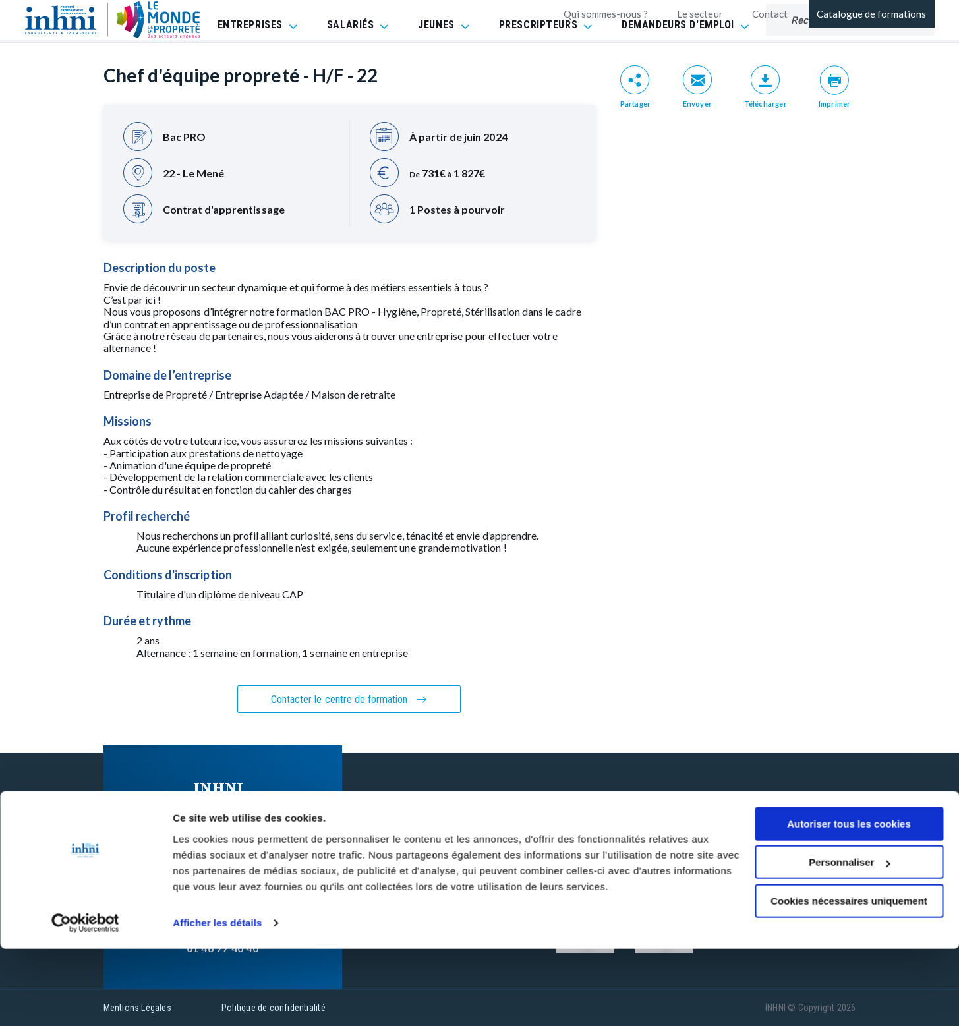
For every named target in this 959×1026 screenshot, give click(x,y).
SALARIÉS (350, 59)
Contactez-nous (483, 820)
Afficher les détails (217, 1000)
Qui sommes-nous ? (606, 14)
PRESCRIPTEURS (538, 59)
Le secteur (699, 14)
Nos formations (483, 795)
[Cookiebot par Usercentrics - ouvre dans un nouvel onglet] (85, 1000)
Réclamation (641, 845)
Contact (770, 14)
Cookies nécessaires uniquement (848, 978)
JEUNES (436, 59)
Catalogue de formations (872, 14)
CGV (621, 820)
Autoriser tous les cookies (849, 901)
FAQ (621, 795)
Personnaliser (849, 939)
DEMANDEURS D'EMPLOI (678, 59)
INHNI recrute (478, 845)
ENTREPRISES (250, 59)
